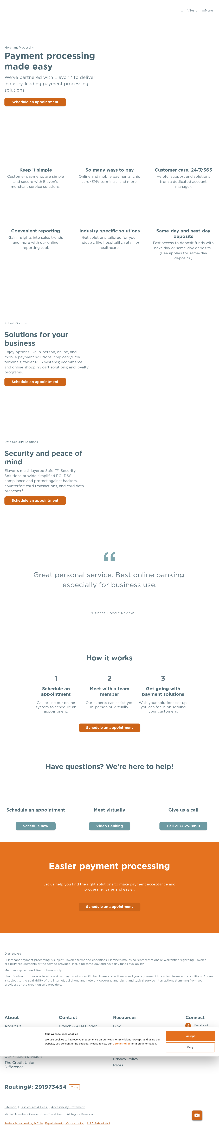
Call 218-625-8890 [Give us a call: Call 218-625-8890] (183, 826)
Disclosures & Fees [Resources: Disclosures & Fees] (130, 1032)
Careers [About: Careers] (11, 1038)
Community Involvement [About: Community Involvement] (26, 1044)
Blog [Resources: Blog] (117, 1026)
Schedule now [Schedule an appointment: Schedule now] (35, 826)
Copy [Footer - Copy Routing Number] (74, 1087)
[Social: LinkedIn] (195, 1041)
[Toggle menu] (208, 10)
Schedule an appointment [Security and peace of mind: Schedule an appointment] (35, 500)
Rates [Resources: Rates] (118, 1065)
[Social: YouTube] (196, 1048)
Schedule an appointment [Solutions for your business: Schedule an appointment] (35, 382)
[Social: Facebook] (197, 1025)
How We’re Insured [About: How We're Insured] (21, 1050)
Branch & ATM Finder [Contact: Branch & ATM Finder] (78, 1026)
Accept (190, 1107)
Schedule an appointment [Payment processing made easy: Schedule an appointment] (35, 102)
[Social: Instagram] (197, 1033)
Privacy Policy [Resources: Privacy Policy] (125, 1059)
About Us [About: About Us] (13, 1026)
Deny (190, 1118)
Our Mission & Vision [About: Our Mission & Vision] (23, 1057)
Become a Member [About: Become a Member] (21, 1032)
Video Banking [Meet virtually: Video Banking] (109, 826)
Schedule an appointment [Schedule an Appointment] (109, 906)
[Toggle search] (193, 10)
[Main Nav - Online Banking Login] (183, 10)
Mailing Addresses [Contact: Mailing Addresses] (75, 1044)
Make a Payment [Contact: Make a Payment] (73, 1050)
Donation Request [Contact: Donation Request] (75, 1038)
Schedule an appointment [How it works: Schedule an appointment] (109, 727)
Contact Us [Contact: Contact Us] (69, 1032)
